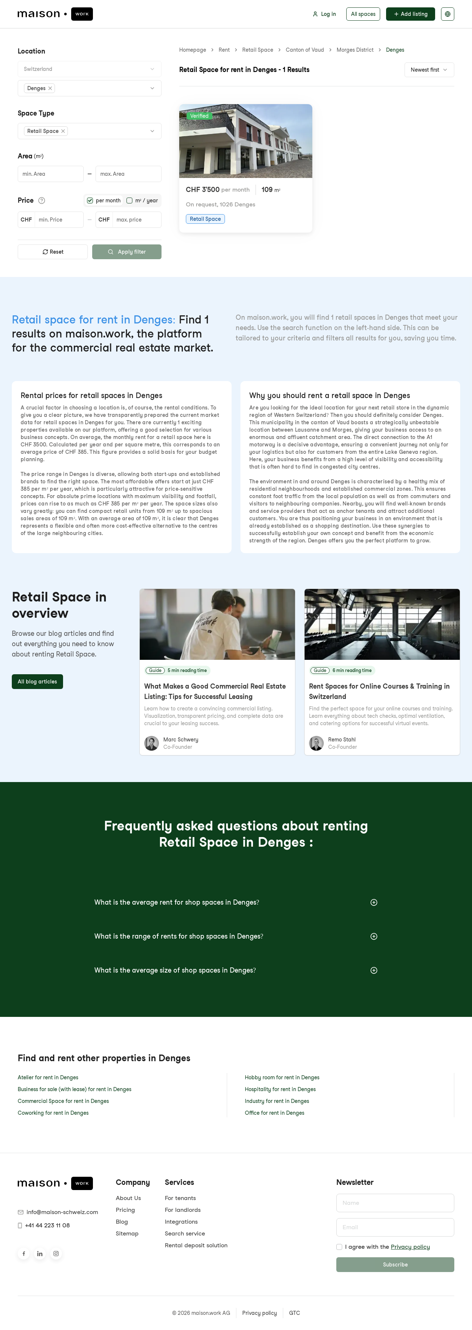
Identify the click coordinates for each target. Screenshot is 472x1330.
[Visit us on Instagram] (56, 1253)
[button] (39, 88)
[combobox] (90, 69)
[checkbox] (339, 1247)
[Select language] (447, 14)
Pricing (125, 1209)
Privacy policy (410, 1246)
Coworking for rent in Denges (53, 1113)
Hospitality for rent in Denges (280, 1089)
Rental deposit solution (196, 1245)
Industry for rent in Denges (277, 1101)
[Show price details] (41, 200)
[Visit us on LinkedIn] (40, 1253)
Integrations (181, 1221)
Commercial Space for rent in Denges (63, 1101)
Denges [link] (395, 50)
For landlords (183, 1209)
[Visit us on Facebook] (24, 1253)
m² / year (146, 200)
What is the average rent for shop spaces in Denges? (236, 902)
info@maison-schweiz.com (58, 1212)
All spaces (363, 14)
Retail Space (257, 50)
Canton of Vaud (305, 50)
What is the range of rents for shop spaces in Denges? (236, 936)
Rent (224, 50)
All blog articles (37, 682)
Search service (185, 1233)
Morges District (355, 50)
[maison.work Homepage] (55, 14)
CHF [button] (26, 220)
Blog (122, 1221)
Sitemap (127, 1233)
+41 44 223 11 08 (44, 1225)
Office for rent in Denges (274, 1113)
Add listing (410, 14)
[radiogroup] (122, 200)
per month (108, 200)
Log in (324, 14)
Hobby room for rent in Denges (282, 1077)
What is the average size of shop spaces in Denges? (236, 970)
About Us (128, 1198)
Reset (52, 252)
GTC (294, 1313)
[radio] (90, 200)
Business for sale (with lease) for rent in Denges (74, 1089)
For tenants (180, 1198)
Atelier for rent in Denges (48, 1077)
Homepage (192, 50)
